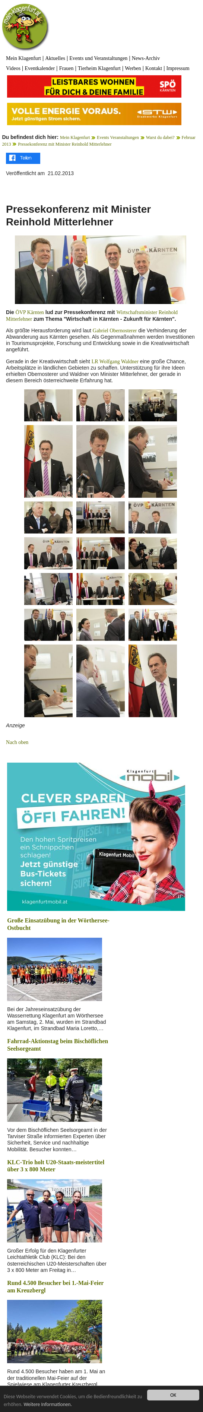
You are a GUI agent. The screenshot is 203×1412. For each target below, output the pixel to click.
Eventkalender (40, 68)
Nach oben (17, 742)
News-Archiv (146, 58)
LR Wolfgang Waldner (115, 361)
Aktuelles (55, 58)
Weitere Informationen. (47, 1404)
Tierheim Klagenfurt (99, 68)
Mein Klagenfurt (23, 58)
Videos (13, 68)
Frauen (66, 68)
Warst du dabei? (160, 137)
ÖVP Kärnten (30, 312)
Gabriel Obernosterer (115, 330)
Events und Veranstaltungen (98, 58)
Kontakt (153, 68)
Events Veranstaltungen (118, 137)
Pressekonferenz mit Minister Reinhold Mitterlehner (64, 144)
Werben (133, 68)
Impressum (177, 68)
